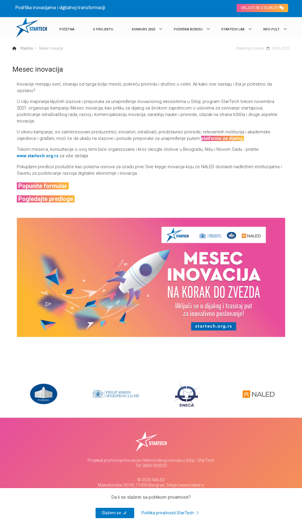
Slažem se (115, 512)
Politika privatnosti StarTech (171, 512)
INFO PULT (271, 29)
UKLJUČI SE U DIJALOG (262, 8)
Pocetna (26, 48)
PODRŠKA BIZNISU (188, 29)
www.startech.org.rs (37, 155)
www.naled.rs (191, 485)
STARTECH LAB (232, 29)
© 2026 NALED (151, 479)
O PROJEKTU (103, 29)
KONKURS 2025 (143, 29)
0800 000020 (154, 465)
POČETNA (66, 29)
